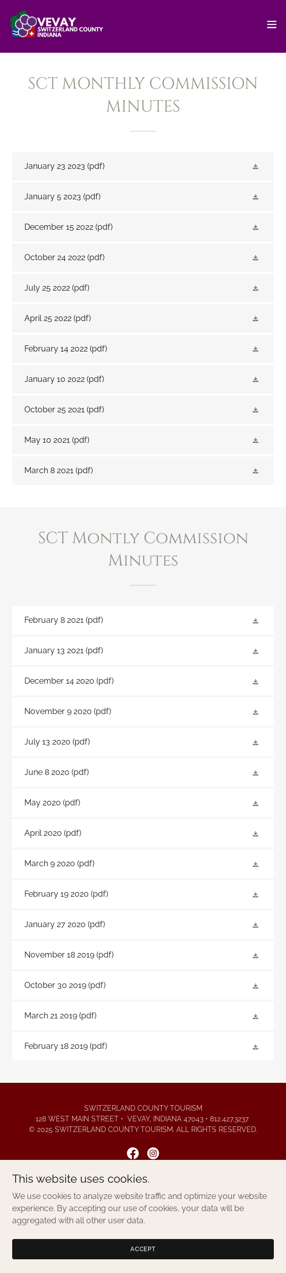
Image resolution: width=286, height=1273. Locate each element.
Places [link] (143, 1202)
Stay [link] (143, 1214)
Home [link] (143, 1190)
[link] (56, 24)
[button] (272, 24)
